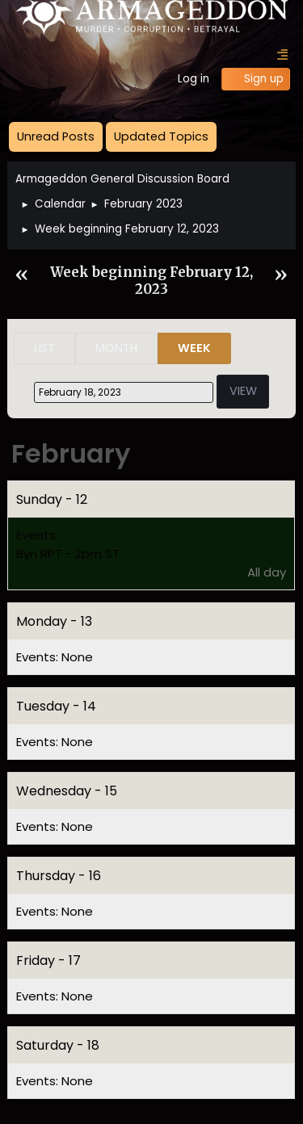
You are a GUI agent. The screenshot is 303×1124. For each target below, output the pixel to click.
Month (116, 348)
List (44, 348)
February (70, 453)
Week (194, 348)
